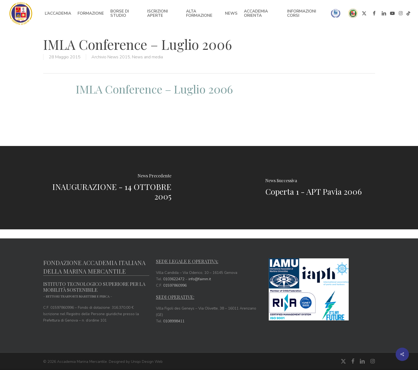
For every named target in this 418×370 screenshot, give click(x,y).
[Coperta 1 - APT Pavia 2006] (313, 187)
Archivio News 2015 (110, 57)
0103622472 (173, 279)
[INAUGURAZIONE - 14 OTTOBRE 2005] (104, 187)
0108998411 (173, 321)
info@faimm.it (199, 279)
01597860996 (175, 285)
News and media (147, 57)
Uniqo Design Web (147, 361)
